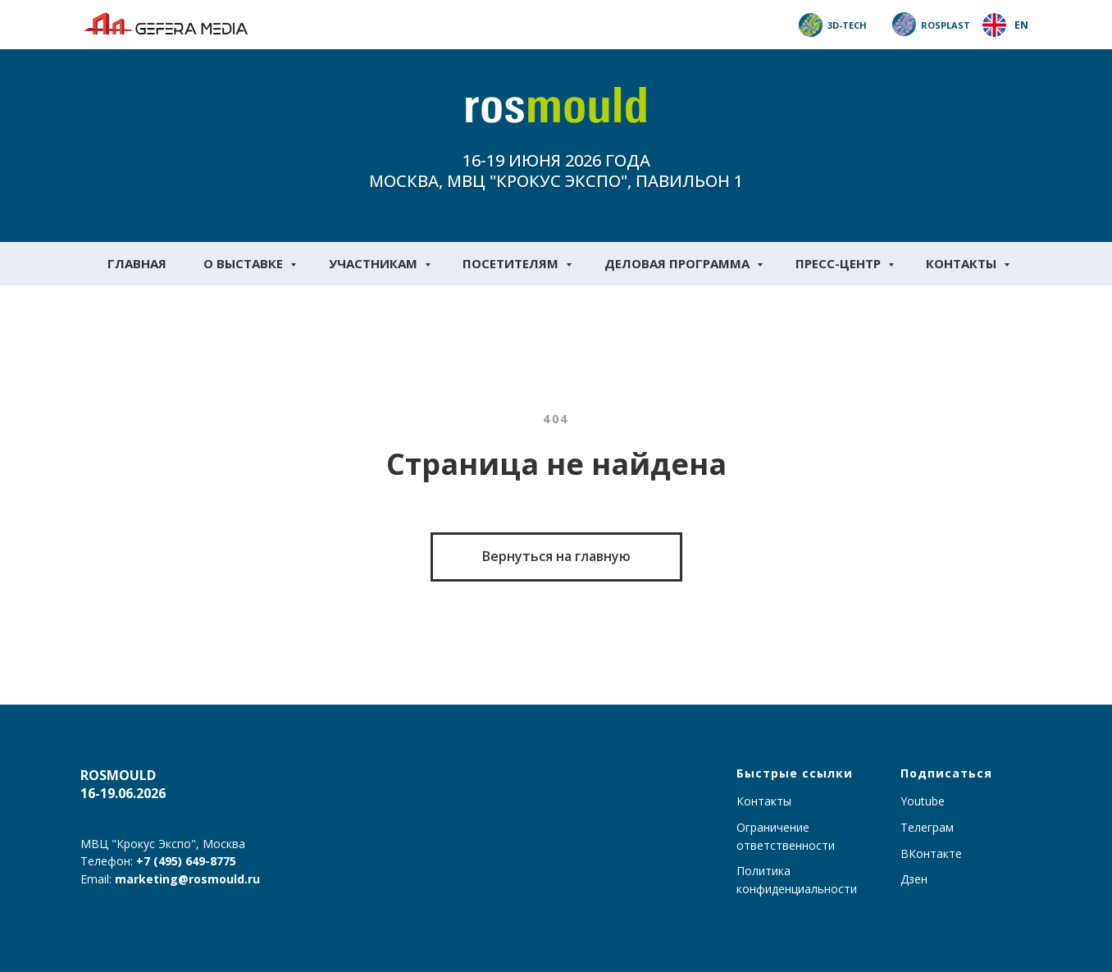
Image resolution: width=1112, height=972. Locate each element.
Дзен (913, 879)
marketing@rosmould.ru (187, 879)
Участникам (375, 263)
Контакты (963, 263)
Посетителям (512, 263)
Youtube (922, 801)
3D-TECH (847, 25)
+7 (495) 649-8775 (186, 861)
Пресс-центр (839, 263)
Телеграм (927, 827)
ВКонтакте (931, 853)
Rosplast (945, 25)
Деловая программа (678, 263)
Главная (136, 263)
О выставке (244, 263)
